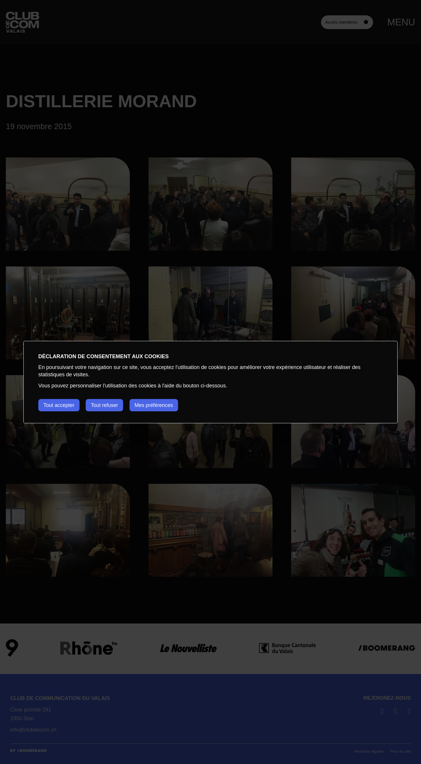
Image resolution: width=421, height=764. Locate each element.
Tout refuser (107, 405)
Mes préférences (158, 405)
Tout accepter (59, 405)
